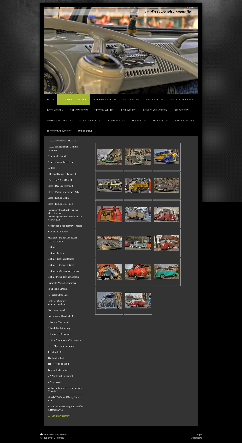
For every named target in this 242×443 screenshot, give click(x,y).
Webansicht (196, 438)
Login (199, 434)
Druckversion (49, 434)
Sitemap (64, 434)
